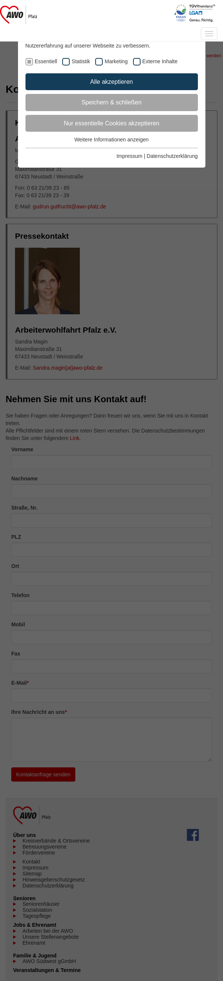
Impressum (129, 156)
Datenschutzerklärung (172, 156)
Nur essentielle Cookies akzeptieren (111, 123)
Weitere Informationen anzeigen (111, 140)
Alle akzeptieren (111, 82)
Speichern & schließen (111, 102)
